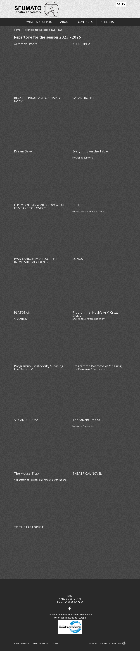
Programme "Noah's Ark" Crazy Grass (95, 314)
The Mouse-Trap (26, 474)
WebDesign (119, 643)
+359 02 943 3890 (74, 602)
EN (123, 4)
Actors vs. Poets (25, 44)
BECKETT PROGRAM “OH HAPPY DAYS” (37, 99)
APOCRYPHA (81, 44)
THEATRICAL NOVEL (87, 474)
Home (17, 29)
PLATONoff (22, 313)
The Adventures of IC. (88, 420)
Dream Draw (23, 151)
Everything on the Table (90, 151)
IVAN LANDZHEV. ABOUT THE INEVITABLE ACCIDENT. (35, 260)
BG (118, 4)
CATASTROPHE (83, 98)
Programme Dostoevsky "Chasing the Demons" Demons (97, 368)
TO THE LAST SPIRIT (29, 527)
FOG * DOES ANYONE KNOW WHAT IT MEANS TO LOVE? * (39, 207)
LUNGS (77, 259)
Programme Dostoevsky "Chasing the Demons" (38, 368)
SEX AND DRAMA (26, 420)
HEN (75, 205)
